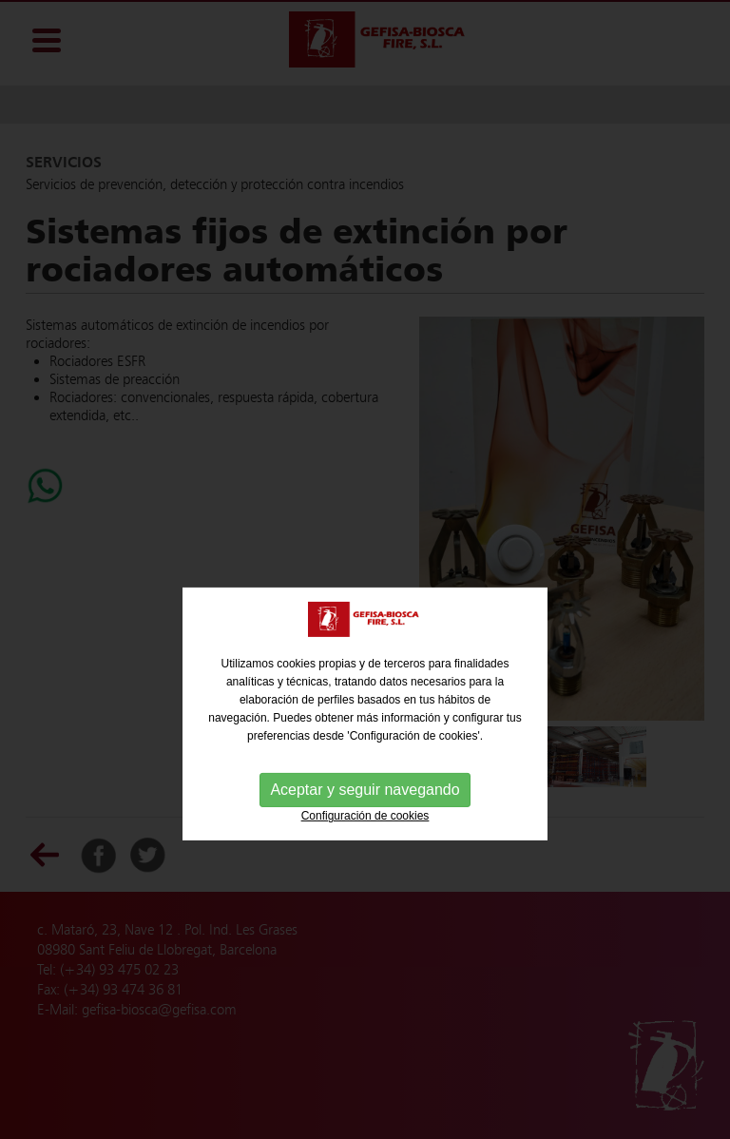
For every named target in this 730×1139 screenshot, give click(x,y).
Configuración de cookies (365, 840)
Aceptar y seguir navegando (364, 814)
